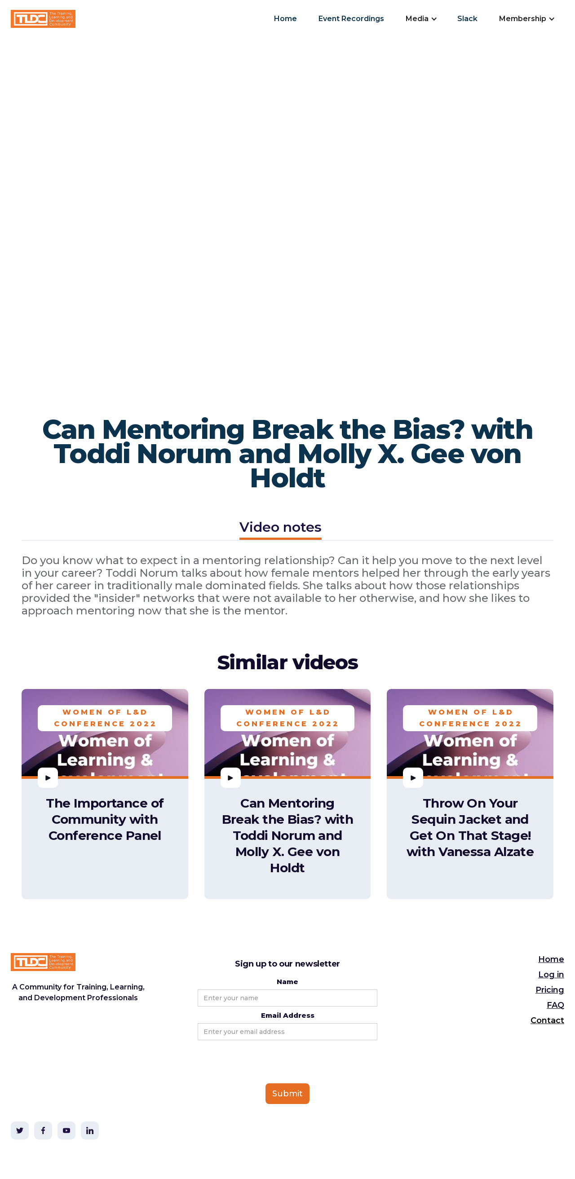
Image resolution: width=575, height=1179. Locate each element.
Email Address (287, 1015)
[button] (421, 19)
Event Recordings (351, 18)
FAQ (555, 1005)
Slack (467, 18)
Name (287, 981)
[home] (43, 19)
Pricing (549, 990)
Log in (551, 975)
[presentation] (266, 1062)
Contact (547, 1020)
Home (285, 18)
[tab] (280, 528)
